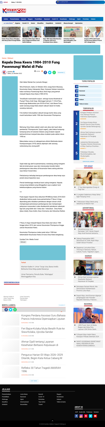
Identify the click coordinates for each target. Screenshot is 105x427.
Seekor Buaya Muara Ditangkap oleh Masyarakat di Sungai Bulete (11, 39)
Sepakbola (50, 23)
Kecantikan (23, 404)
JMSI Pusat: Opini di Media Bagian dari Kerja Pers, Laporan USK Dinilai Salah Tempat (87, 327)
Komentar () (61, 72)
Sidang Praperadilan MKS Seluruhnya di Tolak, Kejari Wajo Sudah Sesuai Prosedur (87, 241)
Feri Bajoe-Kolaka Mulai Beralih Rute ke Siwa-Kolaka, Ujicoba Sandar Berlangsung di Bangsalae (43, 332)
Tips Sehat (41, 402)
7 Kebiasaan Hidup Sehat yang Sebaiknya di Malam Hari (87, 203)
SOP (76, 412)
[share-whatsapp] (54, 72)
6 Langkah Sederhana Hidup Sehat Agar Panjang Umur (88, 196)
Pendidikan (38, 19)
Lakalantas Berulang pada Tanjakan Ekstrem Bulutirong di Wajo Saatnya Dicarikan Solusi (90, 144)
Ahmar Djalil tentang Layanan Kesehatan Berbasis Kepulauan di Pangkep (39, 345)
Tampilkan (62, 305)
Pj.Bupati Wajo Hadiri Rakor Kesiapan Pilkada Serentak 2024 (87, 336)
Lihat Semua (33, 381)
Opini (78, 19)
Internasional (24, 402)
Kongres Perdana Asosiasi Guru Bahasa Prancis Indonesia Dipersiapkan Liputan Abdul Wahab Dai (43, 319)
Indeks (6, 19)
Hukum (93, 19)
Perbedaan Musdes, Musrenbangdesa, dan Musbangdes (70, 40)
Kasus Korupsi (68, 23)
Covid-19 (55, 19)
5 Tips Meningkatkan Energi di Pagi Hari (88, 188)
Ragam (30, 19)
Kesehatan (63, 19)
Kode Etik (82, 412)
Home (6, 2)
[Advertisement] (67, 10)
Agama (18, 23)
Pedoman (89, 412)
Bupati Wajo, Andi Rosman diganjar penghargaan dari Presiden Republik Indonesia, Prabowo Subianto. (88, 298)
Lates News (9, 23)
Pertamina (79, 23)
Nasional (47, 19)
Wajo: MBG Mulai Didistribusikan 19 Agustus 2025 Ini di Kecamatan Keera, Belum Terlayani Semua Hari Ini (52, 40)
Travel (40, 404)
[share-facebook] (45, 72)
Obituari (10, 58)
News (33, 23)
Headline (40, 23)
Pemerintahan (14, 19)
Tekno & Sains (83, 104)
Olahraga (72, 19)
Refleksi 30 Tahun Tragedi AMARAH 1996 (41, 369)
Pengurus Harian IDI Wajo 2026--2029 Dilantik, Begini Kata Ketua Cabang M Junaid (42, 358)
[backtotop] (53, 421)
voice (37, 71)
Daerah (23, 19)
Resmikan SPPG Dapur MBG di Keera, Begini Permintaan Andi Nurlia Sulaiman (31, 40)
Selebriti (58, 23)
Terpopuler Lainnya (88, 161)
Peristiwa (86, 19)
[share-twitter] (49, 72)
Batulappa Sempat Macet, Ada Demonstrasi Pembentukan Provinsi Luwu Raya (87, 289)
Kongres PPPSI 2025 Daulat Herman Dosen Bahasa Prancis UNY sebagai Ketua (93, 40)
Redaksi (96, 412)
